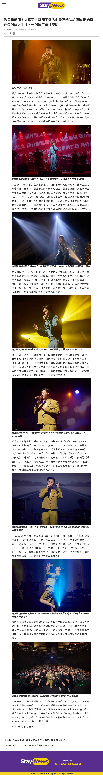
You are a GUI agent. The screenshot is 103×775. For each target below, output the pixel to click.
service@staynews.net (68, 763)
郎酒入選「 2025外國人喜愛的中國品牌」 (33, 745)
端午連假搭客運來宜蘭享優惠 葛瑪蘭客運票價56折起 (39, 740)
